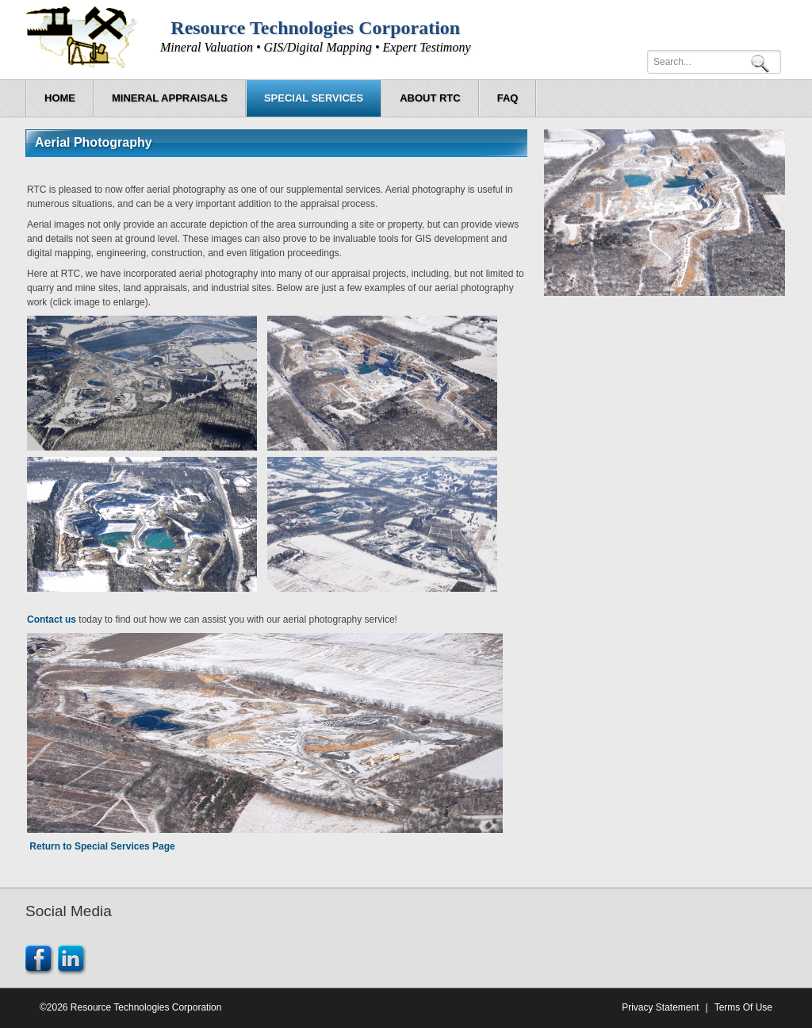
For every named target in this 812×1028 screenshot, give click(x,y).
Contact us (51, 619)
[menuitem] (170, 98)
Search (763, 62)
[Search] (714, 62)
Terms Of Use (743, 1007)
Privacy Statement (660, 1007)
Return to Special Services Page (101, 846)
